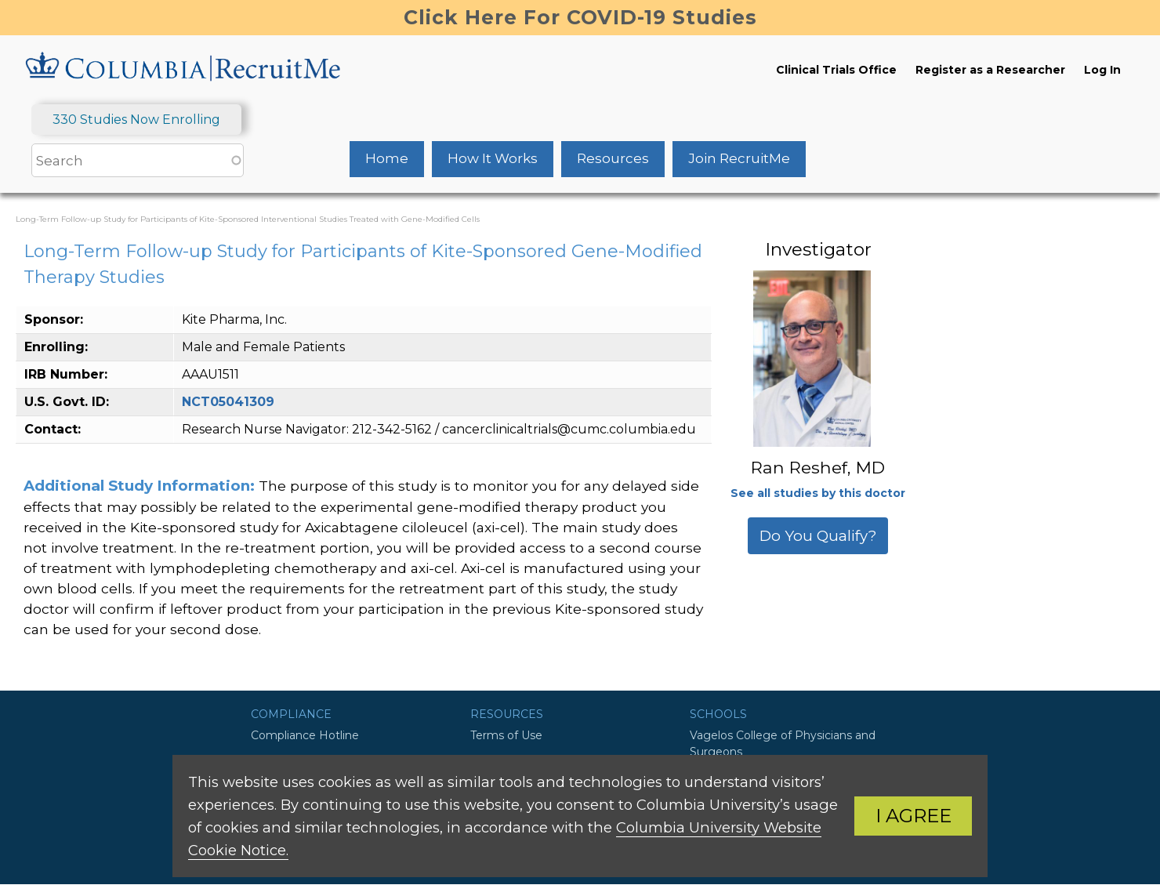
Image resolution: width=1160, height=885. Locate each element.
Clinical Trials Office (836, 70)
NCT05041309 (228, 401)
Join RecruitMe (739, 158)
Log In (1102, 70)
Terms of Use (506, 735)
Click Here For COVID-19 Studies (580, 17)
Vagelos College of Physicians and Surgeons (782, 743)
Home (386, 158)
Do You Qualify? (817, 536)
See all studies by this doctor (817, 493)
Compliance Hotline (305, 735)
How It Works (493, 158)
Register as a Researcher (990, 70)
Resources (613, 158)
